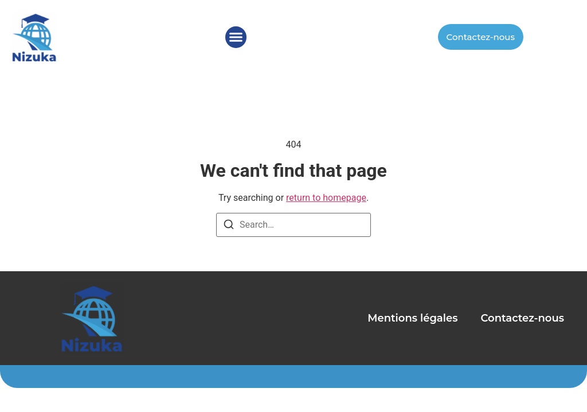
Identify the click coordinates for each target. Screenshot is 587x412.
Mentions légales (412, 318)
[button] (236, 37)
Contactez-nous (522, 318)
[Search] (229, 226)
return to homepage (326, 197)
